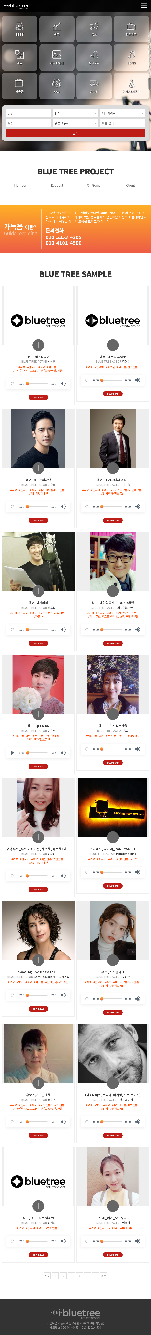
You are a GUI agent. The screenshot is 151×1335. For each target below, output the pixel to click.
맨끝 (103, 1273)
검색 (75, 132)
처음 (47, 1273)
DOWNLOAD (38, 396)
